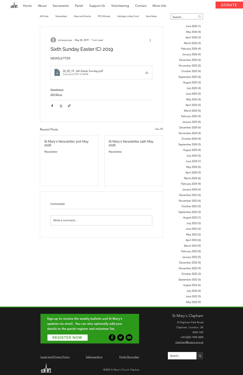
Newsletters (61, 16)
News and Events (82, 16)
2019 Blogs (56, 94)
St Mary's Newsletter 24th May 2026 (131, 143)
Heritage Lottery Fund (128, 16)
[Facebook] (112, 337)
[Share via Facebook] (52, 105)
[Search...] (182, 17)
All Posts (44, 16)
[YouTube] (129, 337)
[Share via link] (69, 105)
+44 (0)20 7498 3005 (191, 337)
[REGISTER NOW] (67, 337)
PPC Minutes (104, 16)
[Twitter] (120, 337)
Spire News (151, 16)
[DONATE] (229, 5)
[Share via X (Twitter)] (60, 105)
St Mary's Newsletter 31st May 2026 (66, 143)
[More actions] (150, 40)
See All (159, 128)
